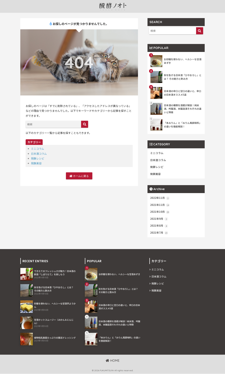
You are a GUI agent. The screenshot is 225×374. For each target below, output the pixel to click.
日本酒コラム (39, 153)
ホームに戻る (79, 176)
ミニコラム (37, 149)
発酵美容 (36, 163)
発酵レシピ (37, 158)
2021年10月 (160, 212)
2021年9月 (159, 219)
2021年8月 (159, 226)
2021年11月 (160, 205)
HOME (113, 361)
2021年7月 (159, 233)
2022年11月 (160, 198)
